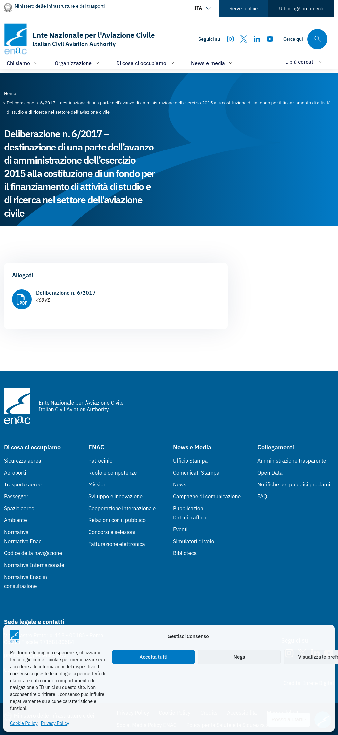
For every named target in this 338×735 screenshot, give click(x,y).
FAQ (262, 496)
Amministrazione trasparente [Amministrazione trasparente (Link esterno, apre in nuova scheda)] (291, 460)
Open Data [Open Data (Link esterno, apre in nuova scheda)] (270, 472)
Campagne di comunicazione (207, 496)
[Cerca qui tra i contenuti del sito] (305, 39)
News (179, 484)
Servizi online (243, 8)
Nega (239, 657)
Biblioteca (185, 553)
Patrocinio (100, 460)
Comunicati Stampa (196, 472)
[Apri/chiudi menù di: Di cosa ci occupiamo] (146, 63)
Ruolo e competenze (112, 472)
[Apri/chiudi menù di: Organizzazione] (77, 63)
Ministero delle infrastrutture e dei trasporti (60, 6)
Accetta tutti (154, 657)
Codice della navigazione (33, 553)
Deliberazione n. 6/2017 (66, 292)
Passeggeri (17, 496)
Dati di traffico (189, 517)
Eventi (180, 529)
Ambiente (15, 520)
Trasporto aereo (23, 484)
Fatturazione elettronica (116, 544)
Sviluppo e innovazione (115, 496)
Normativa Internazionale (34, 565)
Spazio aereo (19, 508)
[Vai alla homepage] (79, 39)
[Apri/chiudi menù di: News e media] (212, 63)
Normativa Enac (22, 541)
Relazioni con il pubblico (117, 520)
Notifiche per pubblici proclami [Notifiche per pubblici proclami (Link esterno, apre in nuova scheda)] (293, 484)
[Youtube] (270, 39)
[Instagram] (230, 39)
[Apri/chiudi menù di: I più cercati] (304, 61)
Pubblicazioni (189, 508)
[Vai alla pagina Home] (10, 93)
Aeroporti (15, 472)
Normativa (16, 532)
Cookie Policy (24, 723)
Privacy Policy (55, 723)
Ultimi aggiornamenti (301, 8)
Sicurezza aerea (22, 460)
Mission (97, 484)
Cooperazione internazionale (122, 508)
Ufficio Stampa (190, 460)
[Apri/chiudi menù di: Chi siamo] (23, 63)
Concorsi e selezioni (111, 532)
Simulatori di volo (193, 541)
